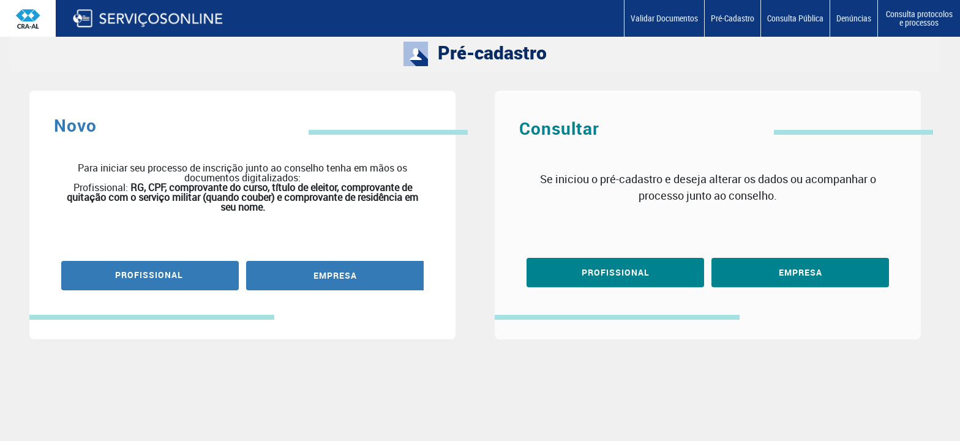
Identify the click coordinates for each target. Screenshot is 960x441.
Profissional (616, 272)
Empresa (800, 272)
